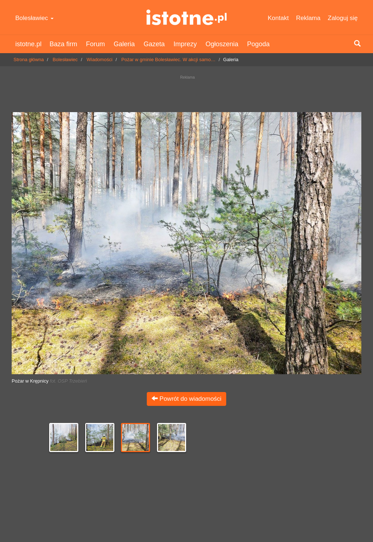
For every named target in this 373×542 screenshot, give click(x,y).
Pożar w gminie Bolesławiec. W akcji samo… (168, 59)
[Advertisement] (186, 92)
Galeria (124, 44)
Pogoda (258, 44)
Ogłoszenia (221, 44)
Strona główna (28, 59)
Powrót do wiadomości (186, 398)
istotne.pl (186, 17)
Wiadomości (100, 59)
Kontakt (278, 18)
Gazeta (154, 44)
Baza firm (63, 44)
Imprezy (185, 44)
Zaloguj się (343, 18)
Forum (95, 44)
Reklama (308, 18)
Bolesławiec (34, 18)
